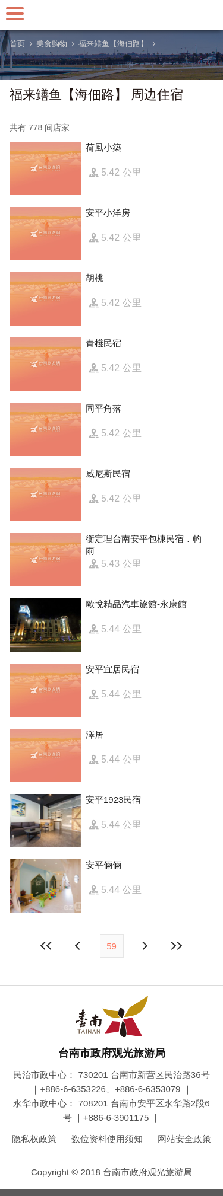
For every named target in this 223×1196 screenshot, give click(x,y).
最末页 (177, 946)
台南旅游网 (111, 14)
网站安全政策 (184, 1139)
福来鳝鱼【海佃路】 (113, 43)
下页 (79, 946)
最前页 (46, 946)
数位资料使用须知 (107, 1139)
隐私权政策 (34, 1139)
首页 (17, 43)
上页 (144, 946)
